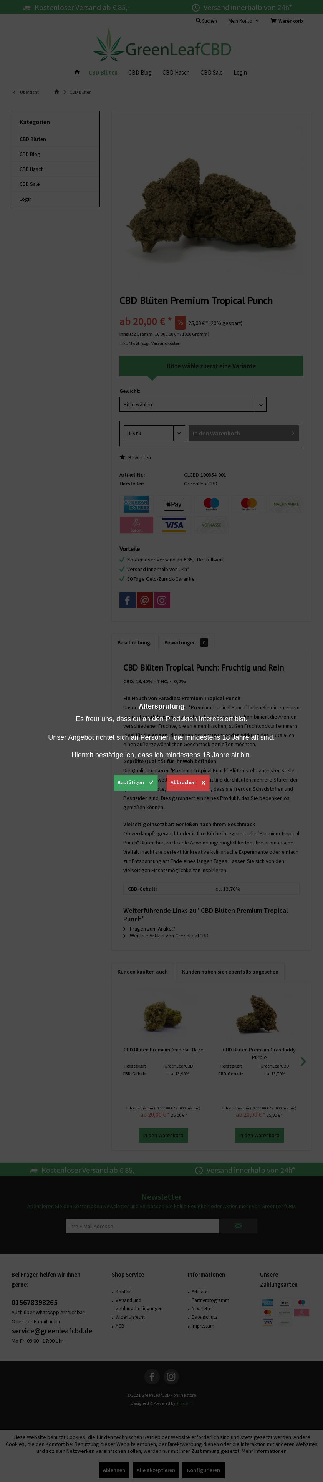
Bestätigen (135, 781)
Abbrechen (188, 781)
